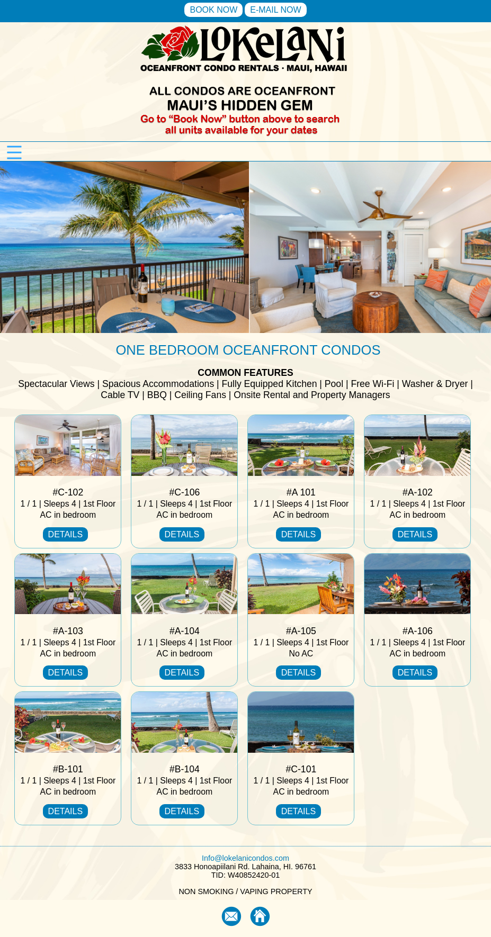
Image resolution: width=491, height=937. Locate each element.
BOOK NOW (213, 9)
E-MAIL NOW (275, 9)
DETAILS (65, 534)
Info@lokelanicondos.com (245, 858)
